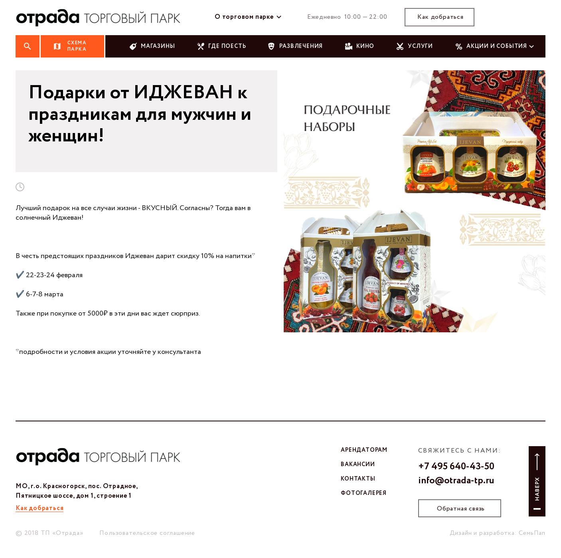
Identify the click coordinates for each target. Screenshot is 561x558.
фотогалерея (364, 493)
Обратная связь (461, 508)
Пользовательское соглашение (147, 533)
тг (523, 17)
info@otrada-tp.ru (456, 481)
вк (508, 17)
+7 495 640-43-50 (456, 467)
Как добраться (440, 17)
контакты (358, 479)
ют (539, 17)
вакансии (358, 465)
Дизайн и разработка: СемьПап (497, 533)
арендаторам (364, 450)
